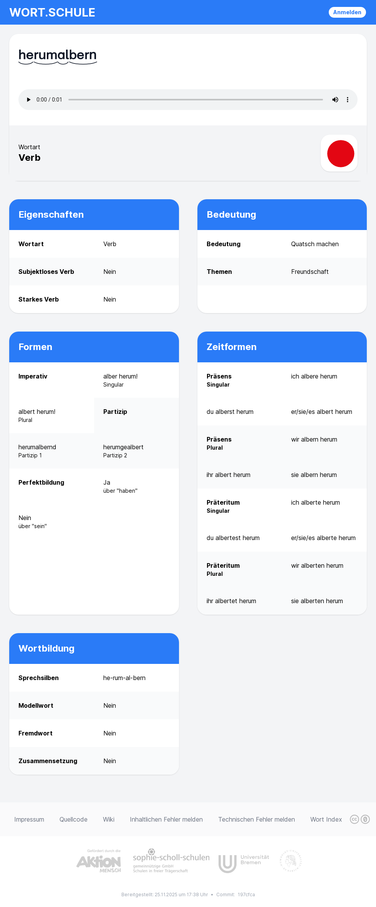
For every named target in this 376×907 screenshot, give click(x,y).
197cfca (246, 894)
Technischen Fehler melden (256, 819)
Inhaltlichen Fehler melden (166, 819)
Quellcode (74, 819)
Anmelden (347, 12)
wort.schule (52, 12)
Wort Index (326, 819)
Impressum (29, 819)
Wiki (108, 819)
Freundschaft (310, 271)
